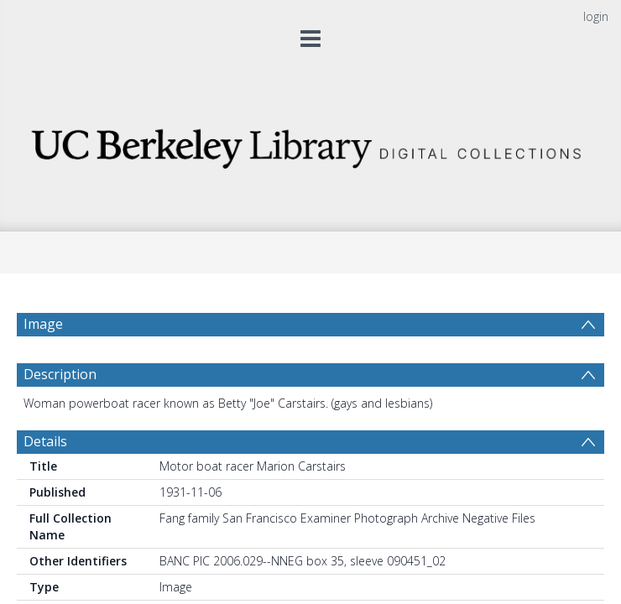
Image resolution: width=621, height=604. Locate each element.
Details (45, 481)
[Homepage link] (311, 144)
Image (43, 324)
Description (60, 414)
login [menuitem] (595, 16)
